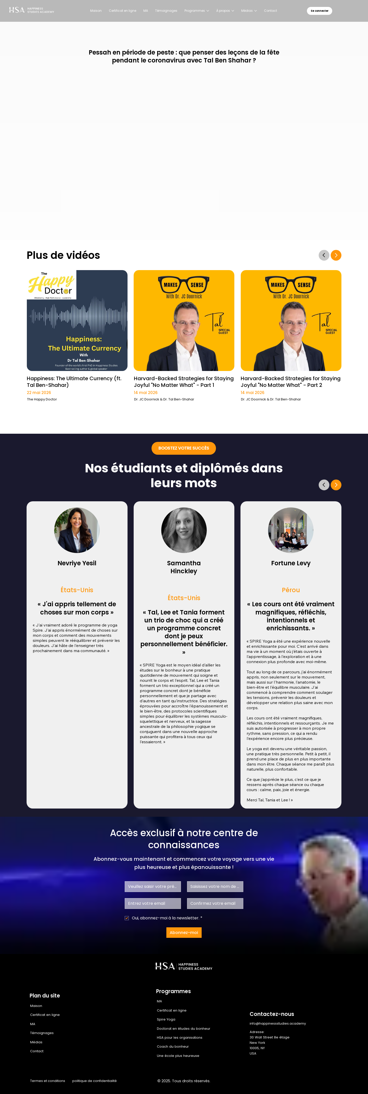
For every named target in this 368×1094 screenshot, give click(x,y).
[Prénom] (151, 886)
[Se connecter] (319, 11)
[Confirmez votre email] (213, 903)
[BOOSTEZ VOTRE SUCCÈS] (184, 448)
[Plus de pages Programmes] (207, 10)
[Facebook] (284, 1081)
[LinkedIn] (316, 1081)
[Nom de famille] (213, 886)
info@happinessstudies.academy (278, 1023)
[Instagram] (294, 1081)
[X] (305, 1081)
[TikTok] (338, 1081)
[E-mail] (151, 903)
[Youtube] (327, 1081)
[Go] (324, 255)
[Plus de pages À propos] (233, 10)
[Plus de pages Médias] (255, 10)
